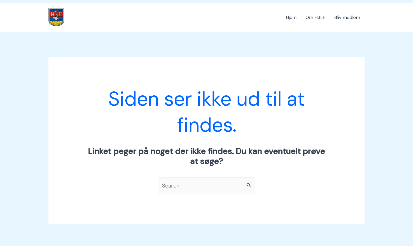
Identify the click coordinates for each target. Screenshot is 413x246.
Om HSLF (315, 17)
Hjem (291, 17)
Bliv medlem (347, 17)
